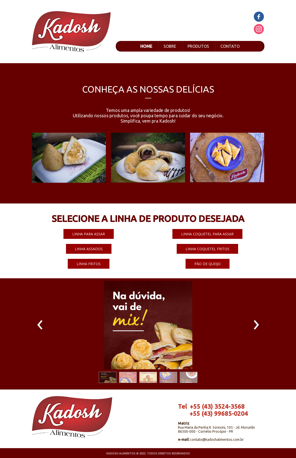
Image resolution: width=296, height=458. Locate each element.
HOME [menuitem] (146, 46)
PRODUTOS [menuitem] (198, 46)
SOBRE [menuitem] (170, 46)
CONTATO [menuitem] (230, 46)
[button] (88, 234)
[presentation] (40, 325)
